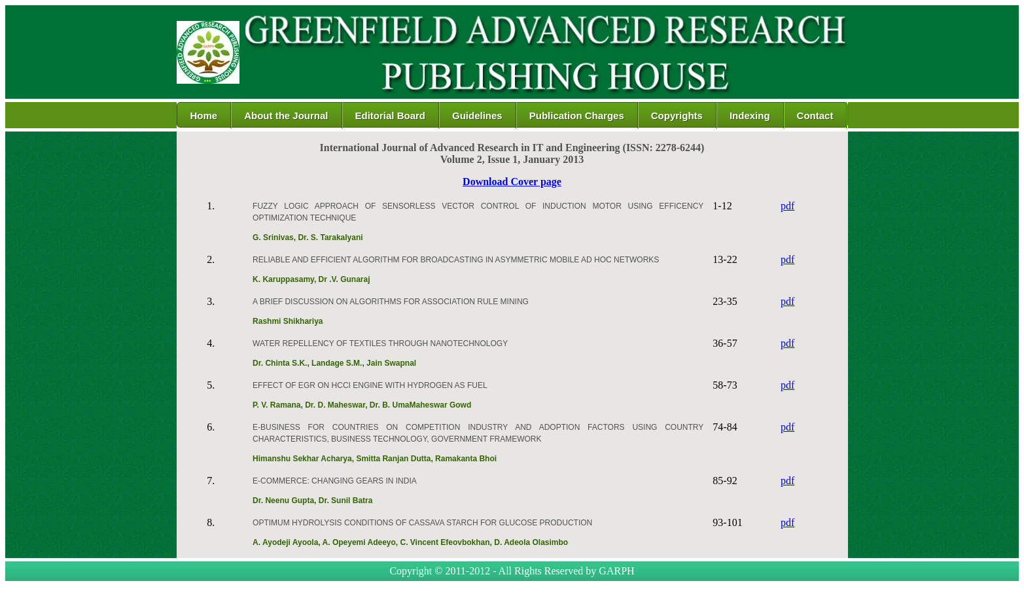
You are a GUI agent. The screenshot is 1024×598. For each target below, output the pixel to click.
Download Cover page (512, 181)
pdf (787, 205)
